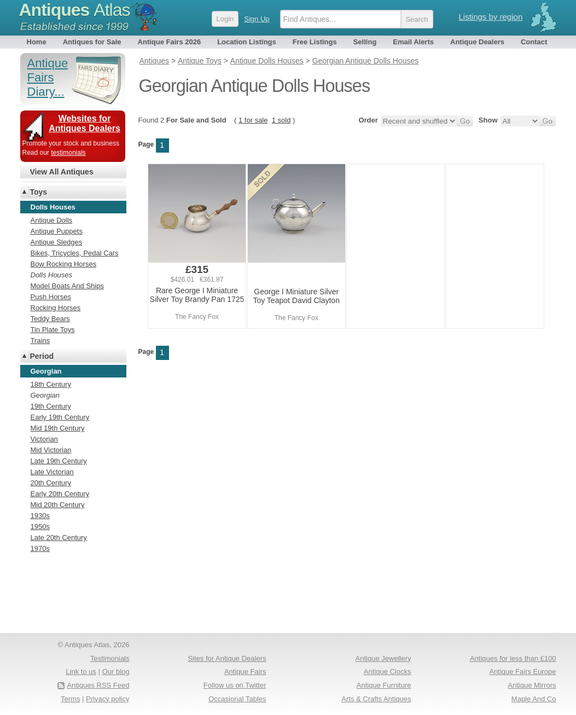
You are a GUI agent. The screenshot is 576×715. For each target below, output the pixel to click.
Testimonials (110, 658)
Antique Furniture (384, 685)
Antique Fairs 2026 (169, 42)
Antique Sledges (57, 242)
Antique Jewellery (383, 658)
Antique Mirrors (532, 685)
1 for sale (252, 120)
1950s (40, 526)
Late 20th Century (59, 537)
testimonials (68, 152)
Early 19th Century (60, 417)
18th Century (51, 384)
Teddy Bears (50, 319)
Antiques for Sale (92, 42)
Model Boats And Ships (67, 286)
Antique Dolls (52, 220)
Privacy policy (107, 699)
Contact (534, 42)
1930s (40, 515)
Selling (365, 42)
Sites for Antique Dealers (227, 658)
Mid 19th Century (58, 428)
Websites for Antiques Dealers (84, 123)
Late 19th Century (59, 461)
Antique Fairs (245, 671)
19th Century (51, 406)
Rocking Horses (56, 308)
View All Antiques (62, 171)
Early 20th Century (60, 494)
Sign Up (256, 19)
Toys (39, 192)
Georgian (45, 395)
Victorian (44, 439)
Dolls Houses (52, 275)
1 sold (281, 120)
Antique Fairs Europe (522, 671)
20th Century (51, 483)
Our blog (116, 671)
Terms (70, 699)
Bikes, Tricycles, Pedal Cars (75, 253)
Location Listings (246, 42)
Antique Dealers (477, 42)
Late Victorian (52, 472)
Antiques (74, 10)
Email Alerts (413, 42)
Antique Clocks (387, 671)
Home (36, 42)
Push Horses (51, 297)
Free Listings (315, 42)
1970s (40, 548)
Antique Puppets (57, 231)
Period (42, 356)
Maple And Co (533, 699)
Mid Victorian (51, 450)
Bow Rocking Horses (64, 264)
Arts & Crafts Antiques (376, 699)
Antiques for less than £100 (513, 658)
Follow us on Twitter (234, 685)
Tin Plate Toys (53, 329)
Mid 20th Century (58, 505)
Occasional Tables (237, 699)
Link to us (81, 671)
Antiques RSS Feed (98, 685)
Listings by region (491, 16)
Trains (40, 340)
